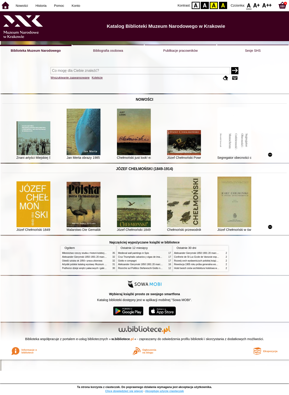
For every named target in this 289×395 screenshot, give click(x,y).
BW (205, 5)
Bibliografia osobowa (108, 50)
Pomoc (59, 5)
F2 (267, 5)
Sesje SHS (253, 50)
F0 (249, 5)
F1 (256, 5)
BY (223, 5)
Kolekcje (97, 77)
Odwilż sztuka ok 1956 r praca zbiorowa (82, 260)
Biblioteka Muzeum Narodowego (36, 50)
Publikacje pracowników (180, 50)
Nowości (22, 5)
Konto (76, 5)
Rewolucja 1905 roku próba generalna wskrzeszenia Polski (203, 264)
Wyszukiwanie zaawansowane (70, 77)
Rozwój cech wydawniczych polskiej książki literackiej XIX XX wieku (208, 260)
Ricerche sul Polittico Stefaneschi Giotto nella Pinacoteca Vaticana (151, 268)
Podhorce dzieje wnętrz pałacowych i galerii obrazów (88, 268)
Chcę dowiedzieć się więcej (124, 391)
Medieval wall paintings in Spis (133, 253)
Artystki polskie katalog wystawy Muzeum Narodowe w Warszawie (95, 264)
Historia (41, 5)
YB (214, 5)
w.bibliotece (123, 339)
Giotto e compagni (127, 260)
